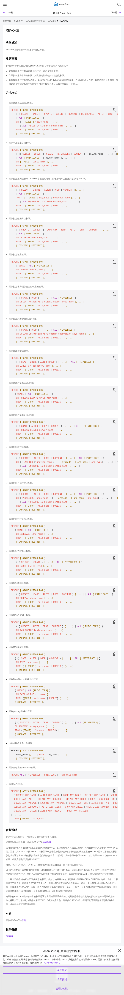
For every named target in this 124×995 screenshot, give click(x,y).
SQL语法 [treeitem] (52, 21)
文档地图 (7, 21)
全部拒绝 (62, 979)
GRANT (9, 936)
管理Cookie (62, 988)
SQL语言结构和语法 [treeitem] (35, 21)
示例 (24, 920)
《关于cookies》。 (52, 963)
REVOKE (63, 21)
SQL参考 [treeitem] (18, 21)
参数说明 (47, 842)
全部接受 (62, 970)
